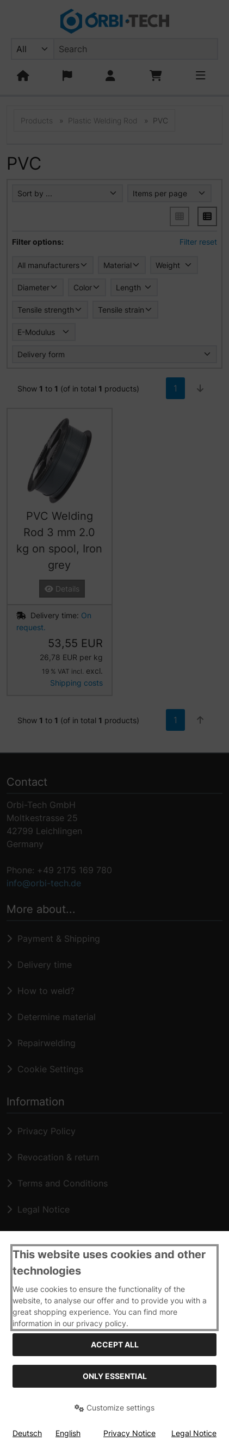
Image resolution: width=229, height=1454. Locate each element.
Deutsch (27, 1433)
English (68, 1433)
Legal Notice (193, 1433)
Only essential (115, 1376)
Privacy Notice (129, 1433)
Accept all (115, 1344)
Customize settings (114, 1407)
